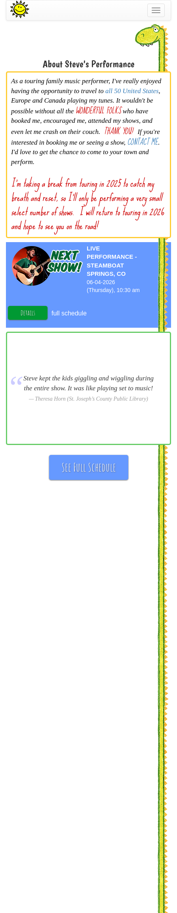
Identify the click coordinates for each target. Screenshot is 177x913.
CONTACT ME (142, 142)
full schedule (69, 313)
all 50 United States (132, 91)
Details (28, 312)
